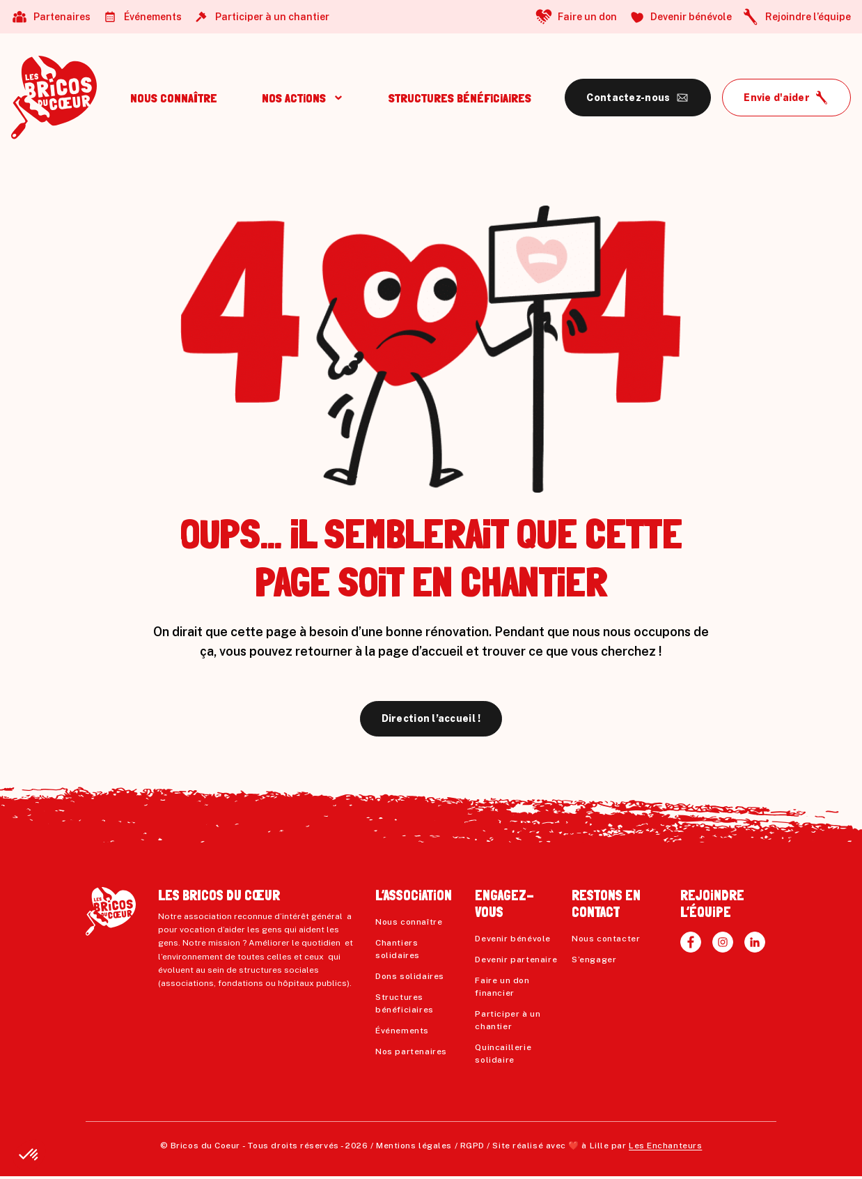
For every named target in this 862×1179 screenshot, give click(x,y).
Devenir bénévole (691, 16)
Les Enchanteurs (665, 1145)
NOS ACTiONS (294, 98)
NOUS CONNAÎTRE (173, 98)
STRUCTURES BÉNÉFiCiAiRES (460, 98)
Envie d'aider (777, 97)
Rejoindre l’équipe (808, 16)
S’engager (594, 959)
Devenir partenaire (516, 959)
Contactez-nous (628, 97)
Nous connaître (408, 922)
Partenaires (62, 16)
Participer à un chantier (272, 16)
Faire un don (587, 16)
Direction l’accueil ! (431, 718)
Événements (153, 16)
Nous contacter (606, 938)
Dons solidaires (409, 976)
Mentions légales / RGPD (430, 1145)
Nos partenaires (411, 1051)
